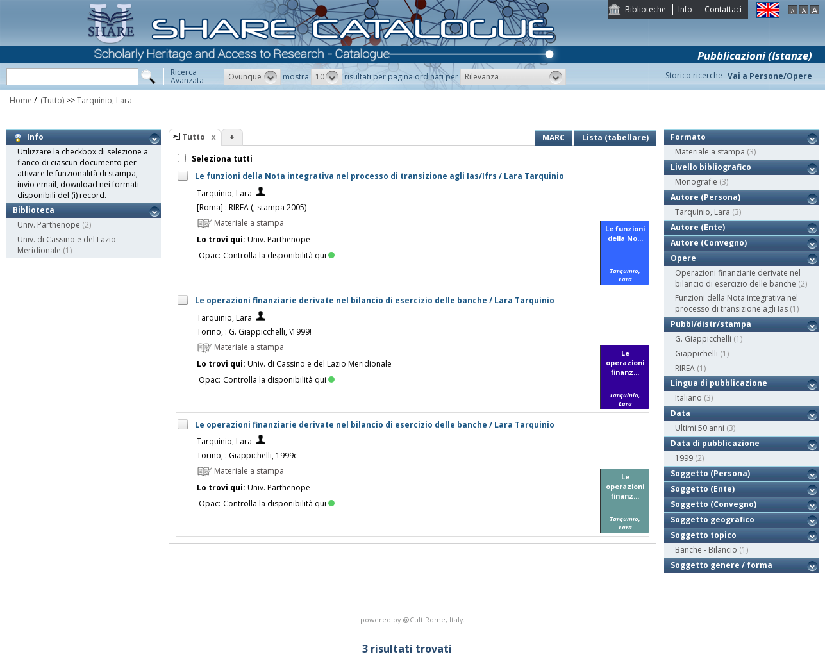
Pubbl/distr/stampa (711, 324)
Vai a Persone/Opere (770, 76)
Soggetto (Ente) (703, 488)
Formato (688, 136)
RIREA (685, 368)
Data (680, 413)
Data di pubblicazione (715, 443)
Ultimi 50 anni (699, 427)
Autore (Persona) (705, 197)
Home (21, 100)
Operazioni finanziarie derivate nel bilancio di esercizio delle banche (738, 278)
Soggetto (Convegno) (713, 504)
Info (685, 9)
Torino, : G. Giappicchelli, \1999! (254, 331)
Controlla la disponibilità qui (279, 255)
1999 (684, 458)
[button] (252, 77)
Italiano (688, 397)
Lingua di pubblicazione (719, 383)
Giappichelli (696, 353)
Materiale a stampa (710, 151)
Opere (683, 258)
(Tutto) (51, 100)
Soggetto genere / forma (721, 565)
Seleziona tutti (221, 158)
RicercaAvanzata (187, 76)
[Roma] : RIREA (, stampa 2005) (251, 207)
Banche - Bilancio (706, 549)
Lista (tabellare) (615, 137)
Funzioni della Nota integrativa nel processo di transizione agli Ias (736, 303)
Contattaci (723, 9)
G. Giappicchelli (703, 338)
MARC (553, 137)
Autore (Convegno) (709, 242)
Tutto (193, 136)
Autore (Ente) (698, 227)
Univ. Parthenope (48, 224)
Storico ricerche (693, 75)
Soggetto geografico (712, 519)
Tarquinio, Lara (104, 100)
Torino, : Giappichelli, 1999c (247, 455)
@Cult (414, 619)
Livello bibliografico (711, 167)
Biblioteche (645, 9)
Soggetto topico (704, 534)
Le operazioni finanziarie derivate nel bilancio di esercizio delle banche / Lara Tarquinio (374, 300)
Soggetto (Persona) (710, 473)
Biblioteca (33, 209)
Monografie (696, 181)
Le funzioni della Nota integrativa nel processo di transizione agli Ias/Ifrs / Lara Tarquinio (379, 176)
